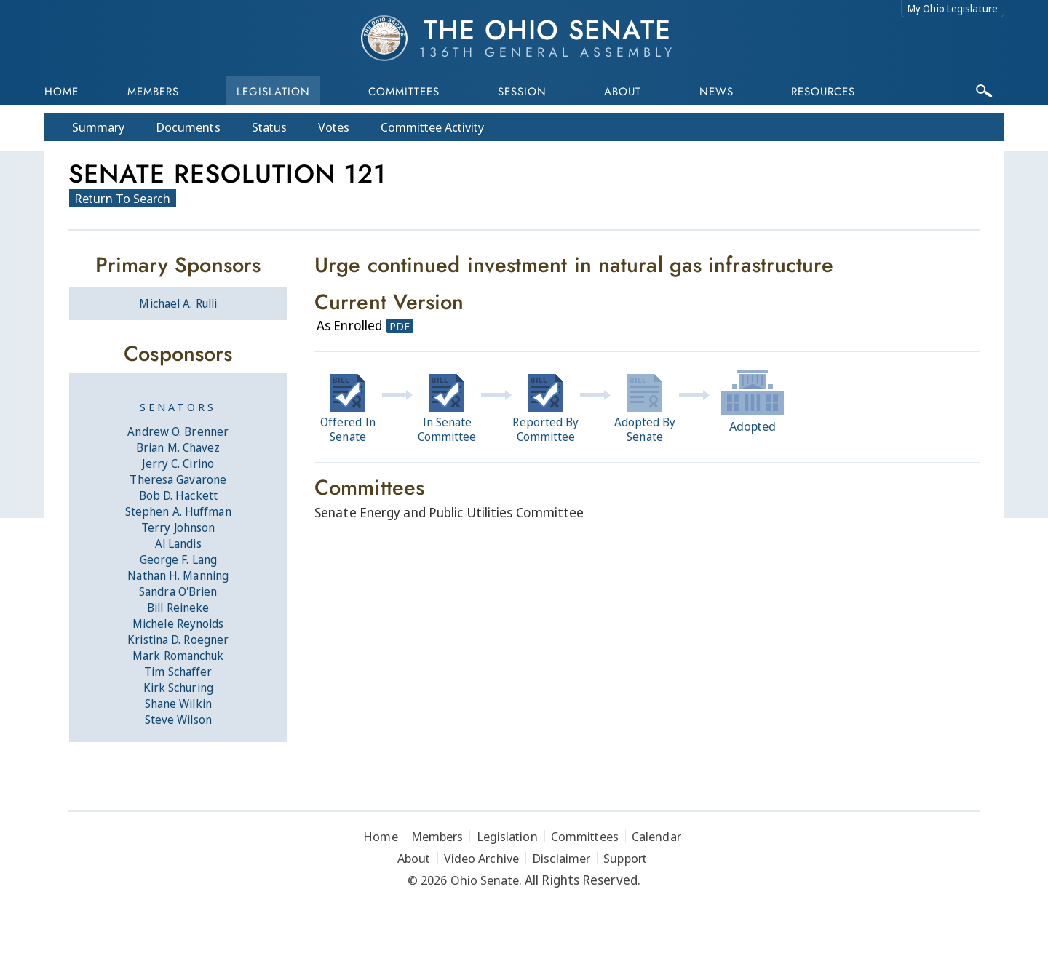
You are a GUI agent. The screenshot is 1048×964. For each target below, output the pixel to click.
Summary (98, 127)
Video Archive (481, 858)
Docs (188, 127)
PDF (399, 326)
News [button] (716, 92)
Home (61, 92)
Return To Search (122, 198)
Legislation (273, 92)
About (622, 92)
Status (269, 127)
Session (522, 92)
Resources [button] (823, 92)
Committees (404, 92)
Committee (433, 127)
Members (153, 92)
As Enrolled (349, 325)
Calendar (656, 836)
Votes (333, 127)
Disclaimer (561, 858)
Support (625, 858)
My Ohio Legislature (953, 8)
